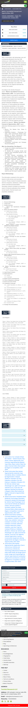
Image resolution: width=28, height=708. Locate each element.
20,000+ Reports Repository (11, 614)
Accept (26, 632)
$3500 (24, 29)
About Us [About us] (5, 672)
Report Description (7, 46)
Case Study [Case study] (6, 658)
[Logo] (5, 1)
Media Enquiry (14, 40)
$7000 (24, 36)
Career (4, 670)
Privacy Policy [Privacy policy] (6, 681)
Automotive (8, 9)
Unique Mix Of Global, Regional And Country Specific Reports (13, 623)
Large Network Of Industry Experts (13, 618)
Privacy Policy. (18, 633)
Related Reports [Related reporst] (22, 48)
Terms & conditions (8, 679)
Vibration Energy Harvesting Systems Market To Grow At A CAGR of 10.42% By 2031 (13, 594)
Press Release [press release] (6, 641)
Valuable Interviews (8, 662)
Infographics (6, 656)
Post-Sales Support (9, 611)
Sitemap (5, 664)
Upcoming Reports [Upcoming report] (8, 639)
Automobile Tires (17, 9)
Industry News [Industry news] (6, 660)
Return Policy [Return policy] (6, 677)
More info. (14, 635)
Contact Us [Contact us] (6, 674)
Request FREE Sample (14, 705)
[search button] (25, 6)
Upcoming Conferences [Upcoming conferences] (9, 646)
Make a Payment (7, 683)
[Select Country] (14, 577)
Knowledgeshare (7, 654)
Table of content (17, 46)
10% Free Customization (10, 616)
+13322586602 (12, 699)
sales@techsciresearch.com (14, 696)
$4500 (24, 33)
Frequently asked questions (9, 48)
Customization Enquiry (8, 21)
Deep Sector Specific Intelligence (13, 621)
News (4, 651)
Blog (4, 643)
